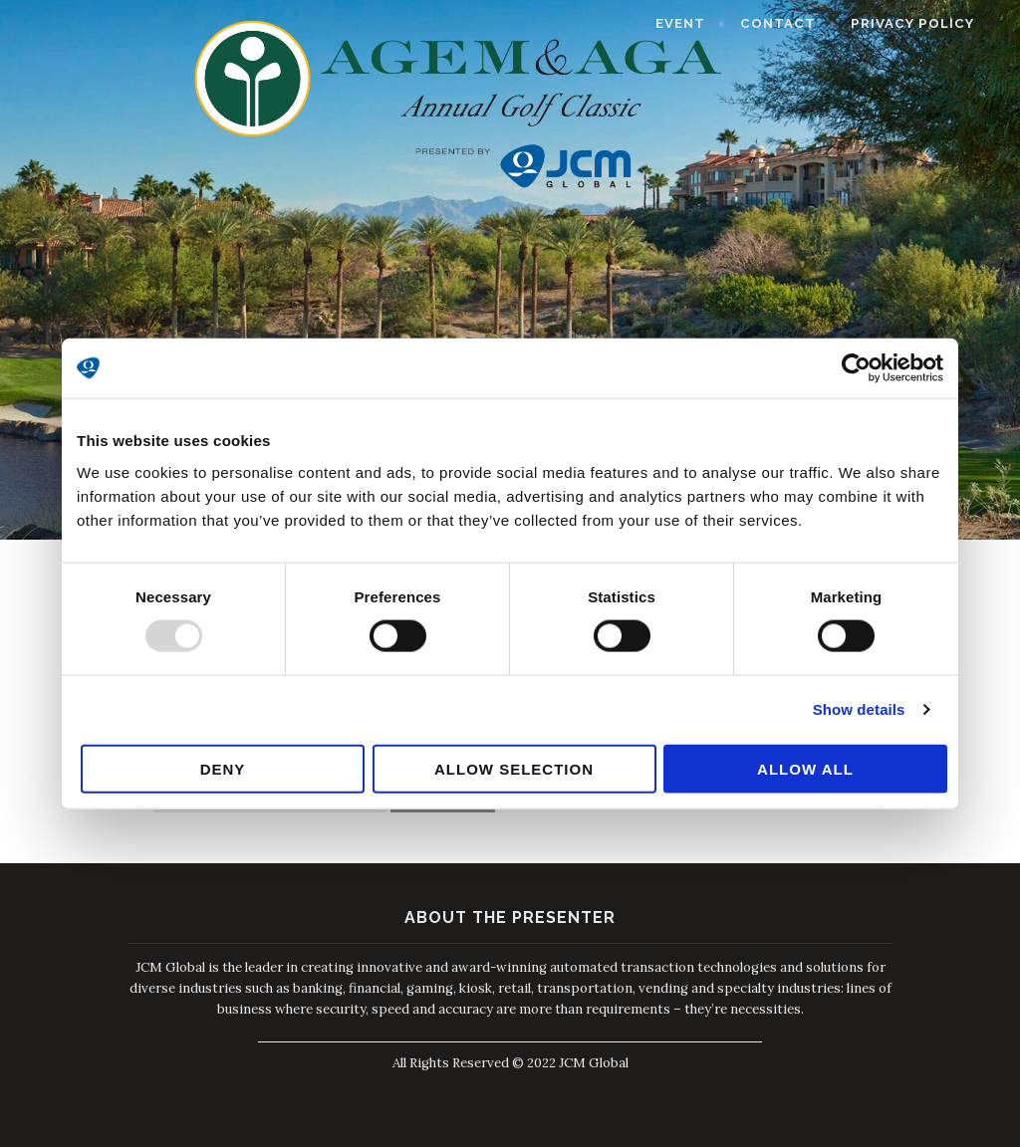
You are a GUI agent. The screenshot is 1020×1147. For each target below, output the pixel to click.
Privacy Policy (932, 23)
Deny (223, 768)
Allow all (805, 768)
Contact (798, 23)
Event (699, 23)
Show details (859, 709)
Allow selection (514, 768)
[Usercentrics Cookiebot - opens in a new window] (856, 368)
